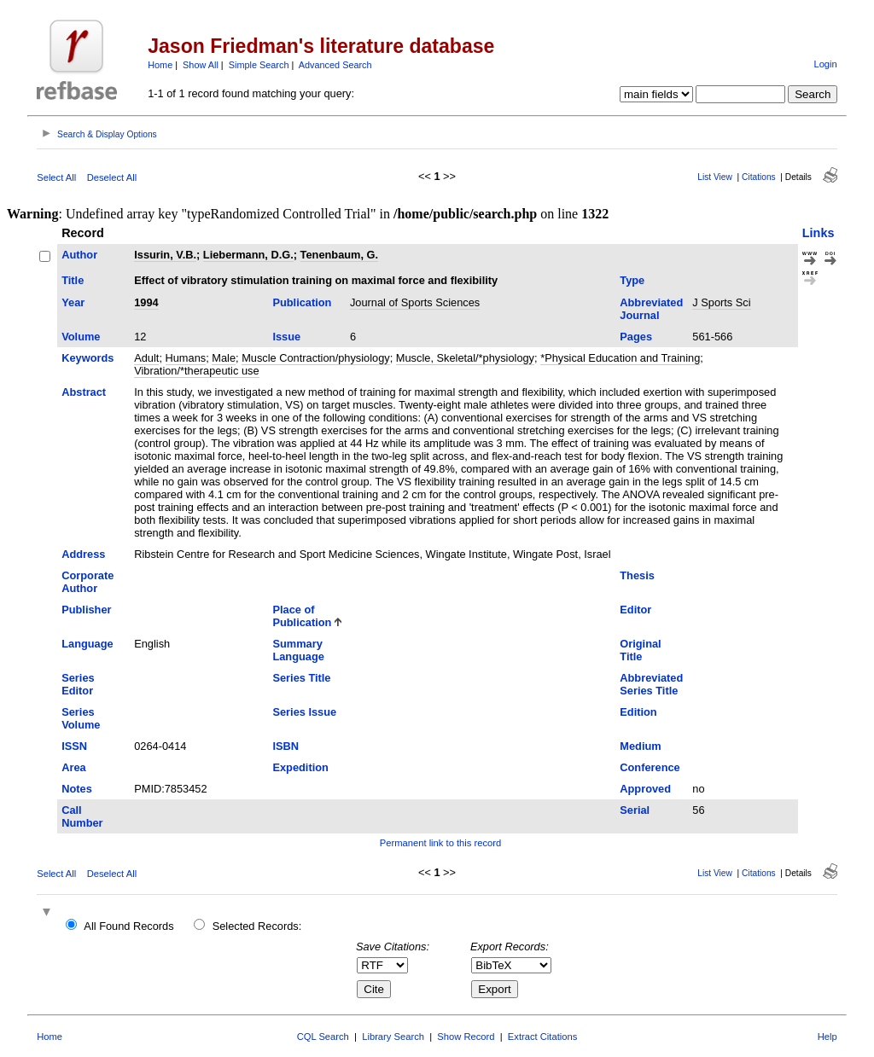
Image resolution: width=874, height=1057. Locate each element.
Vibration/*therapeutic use (196, 370)
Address (83, 554)
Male (224, 357)
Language (87, 643)
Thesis (637, 575)
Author (79, 254)
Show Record (465, 1036)
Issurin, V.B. (165, 254)
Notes (76, 788)
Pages (636, 336)
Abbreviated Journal (651, 309)
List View (714, 177)
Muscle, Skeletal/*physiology (465, 357)
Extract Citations (542, 1036)
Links (818, 233)
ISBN (285, 746)
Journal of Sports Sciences (415, 302)
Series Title (301, 677)
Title (72, 280)
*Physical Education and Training (620, 357)
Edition (638, 712)
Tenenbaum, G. (339, 254)
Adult (146, 357)
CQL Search (323, 1036)
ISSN (74, 746)
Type (632, 280)
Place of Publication (301, 616)
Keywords (87, 357)
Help (827, 1036)
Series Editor (77, 684)
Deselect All (112, 177)
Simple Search (259, 65)
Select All (56, 177)
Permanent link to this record (440, 843)
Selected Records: (257, 926)
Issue (286, 336)
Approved (645, 788)
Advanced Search (335, 65)
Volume (80, 336)
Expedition (300, 767)
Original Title (640, 650)
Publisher (86, 609)
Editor (635, 609)
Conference (649, 767)
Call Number (81, 816)
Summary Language (297, 650)
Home (160, 65)
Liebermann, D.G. (248, 254)
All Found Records (128, 926)
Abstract (83, 392)
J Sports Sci (721, 302)
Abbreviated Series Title (651, 684)
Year (72, 302)
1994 (146, 302)
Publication (301, 302)
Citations (759, 177)
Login (824, 64)
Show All (200, 65)
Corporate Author (87, 582)
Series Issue (304, 712)
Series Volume (80, 718)
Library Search (393, 1036)
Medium (640, 746)
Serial (635, 810)
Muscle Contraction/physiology (316, 357)
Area (73, 767)
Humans (186, 357)
